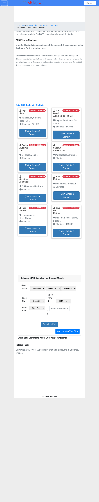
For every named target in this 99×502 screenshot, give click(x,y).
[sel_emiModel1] (53, 288)
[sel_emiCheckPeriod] (63, 301)
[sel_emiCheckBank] (37, 308)
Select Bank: (24, 309)
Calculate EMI (49, 324)
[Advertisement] (49, 255)
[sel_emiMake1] (37, 288)
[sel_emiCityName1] (37, 301)
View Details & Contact (32, 132)
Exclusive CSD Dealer (37, 110)
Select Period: (50, 298)
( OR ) (47, 312)
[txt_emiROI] (59, 308)
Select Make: (24, 287)
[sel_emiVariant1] (68, 288)
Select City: (24, 299)
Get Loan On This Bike (67, 331)
